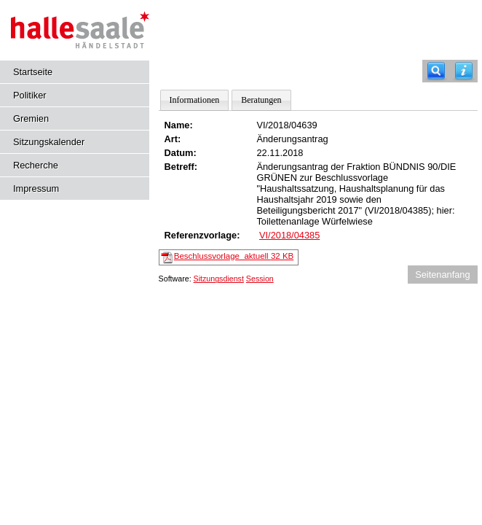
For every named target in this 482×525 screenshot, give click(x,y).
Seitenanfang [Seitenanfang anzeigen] (442, 274)
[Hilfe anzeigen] (464, 71)
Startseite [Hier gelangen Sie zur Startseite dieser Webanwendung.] (32, 71)
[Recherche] (436, 71)
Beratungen (261, 100)
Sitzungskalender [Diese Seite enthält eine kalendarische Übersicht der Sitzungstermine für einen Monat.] (48, 141)
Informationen (195, 100)
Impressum (36, 188)
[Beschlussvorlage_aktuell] (167, 256)
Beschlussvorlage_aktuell (234, 256)
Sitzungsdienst (219, 278)
